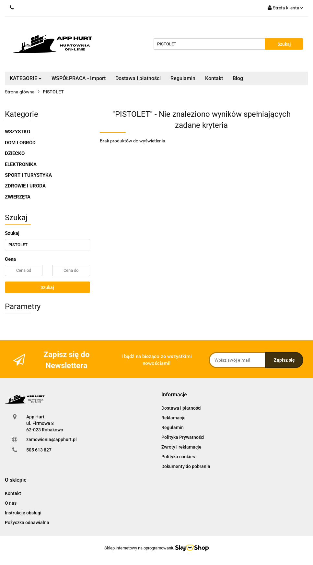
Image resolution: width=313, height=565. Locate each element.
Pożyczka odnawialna (27, 522)
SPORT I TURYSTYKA (28, 175)
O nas (11, 503)
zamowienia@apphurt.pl (51, 439)
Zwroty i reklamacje (181, 447)
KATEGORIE (26, 78)
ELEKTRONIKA (21, 164)
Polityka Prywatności (182, 437)
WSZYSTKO (17, 132)
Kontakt (214, 78)
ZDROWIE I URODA (25, 186)
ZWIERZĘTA (17, 197)
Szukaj (47, 287)
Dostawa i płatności (138, 78)
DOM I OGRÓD (20, 143)
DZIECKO (15, 153)
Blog (238, 78)
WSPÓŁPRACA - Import (79, 78)
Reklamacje (173, 417)
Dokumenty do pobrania (185, 466)
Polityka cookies (178, 456)
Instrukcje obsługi (23, 512)
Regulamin (182, 78)
